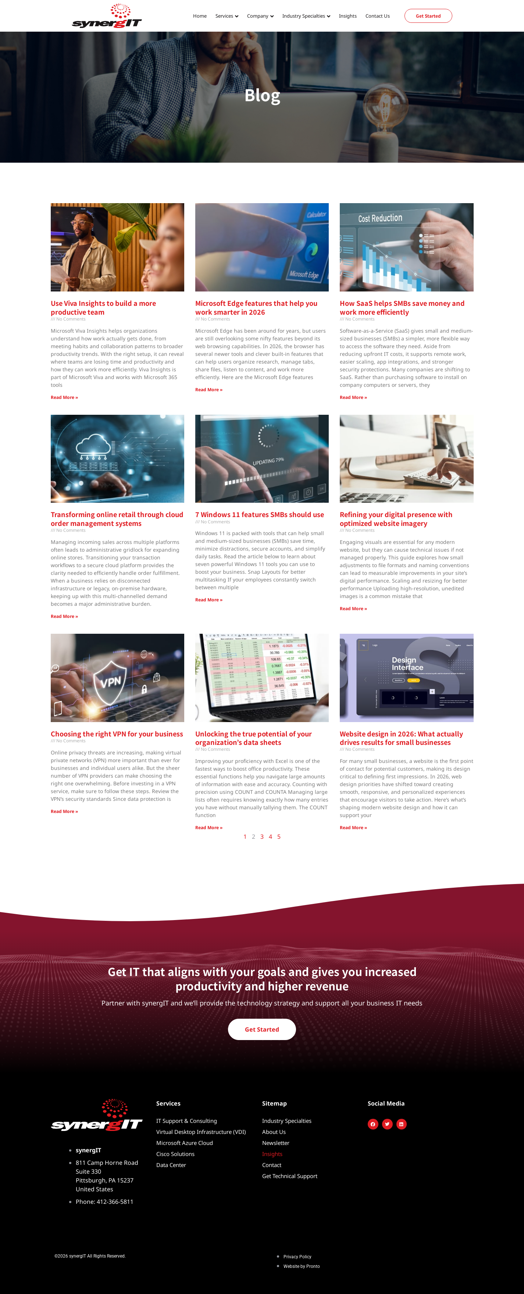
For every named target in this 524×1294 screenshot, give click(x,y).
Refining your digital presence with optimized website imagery (396, 518)
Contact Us (378, 16)
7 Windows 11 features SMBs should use (259, 514)
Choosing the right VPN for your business (117, 733)
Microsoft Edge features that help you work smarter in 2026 (256, 307)
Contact (271, 1165)
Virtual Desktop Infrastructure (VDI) (201, 1131)
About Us (274, 1131)
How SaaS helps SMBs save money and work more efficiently (402, 307)
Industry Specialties (303, 16)
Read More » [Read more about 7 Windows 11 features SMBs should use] (208, 600)
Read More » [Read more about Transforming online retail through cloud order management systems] (64, 616)
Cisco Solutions (175, 1153)
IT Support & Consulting (186, 1120)
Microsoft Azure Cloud (184, 1142)
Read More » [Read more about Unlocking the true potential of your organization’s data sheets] (208, 827)
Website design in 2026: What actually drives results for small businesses (401, 738)
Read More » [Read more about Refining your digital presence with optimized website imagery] (353, 608)
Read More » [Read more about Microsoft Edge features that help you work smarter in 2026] (208, 389)
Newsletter (275, 1142)
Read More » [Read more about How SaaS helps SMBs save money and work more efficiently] (353, 397)
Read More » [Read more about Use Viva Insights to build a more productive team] (64, 397)
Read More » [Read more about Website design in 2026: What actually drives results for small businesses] (353, 827)
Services (224, 16)
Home (200, 16)
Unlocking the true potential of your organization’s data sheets (253, 738)
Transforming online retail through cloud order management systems (117, 518)
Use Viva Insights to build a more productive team (103, 307)
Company (257, 16)
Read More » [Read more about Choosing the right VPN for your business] (64, 811)
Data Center (171, 1165)
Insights (348, 16)
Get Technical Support (289, 1176)
